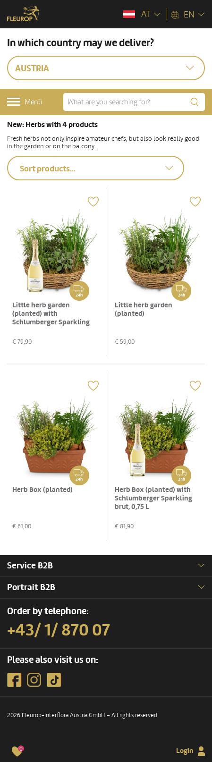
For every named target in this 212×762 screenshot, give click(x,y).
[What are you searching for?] (134, 102)
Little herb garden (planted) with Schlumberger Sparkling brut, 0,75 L (51, 318)
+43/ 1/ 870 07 (58, 630)
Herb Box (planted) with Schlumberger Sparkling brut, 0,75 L (153, 498)
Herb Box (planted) (42, 489)
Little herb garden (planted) (143, 309)
